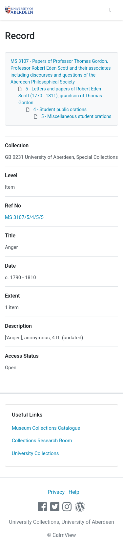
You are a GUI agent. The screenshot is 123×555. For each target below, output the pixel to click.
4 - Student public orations (59, 109)
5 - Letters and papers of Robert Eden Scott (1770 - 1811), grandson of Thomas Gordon (60, 95)
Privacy (56, 492)
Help (74, 492)
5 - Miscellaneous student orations (76, 116)
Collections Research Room (42, 441)
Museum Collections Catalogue (46, 428)
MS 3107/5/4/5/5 (24, 217)
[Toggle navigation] (110, 10)
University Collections (35, 453)
